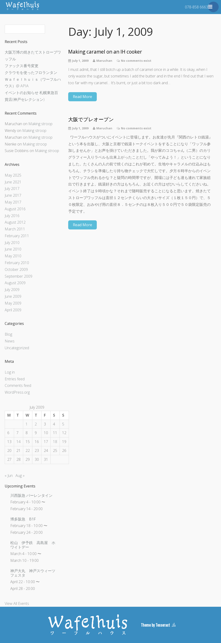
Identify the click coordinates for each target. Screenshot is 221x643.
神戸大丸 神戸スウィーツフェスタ (32, 573)
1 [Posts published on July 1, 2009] (27, 424)
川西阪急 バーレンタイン (31, 495)
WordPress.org (17, 392)
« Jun (9, 475)
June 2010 (13, 249)
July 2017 (12, 188)
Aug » (20, 475)
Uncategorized (17, 347)
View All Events (17, 603)
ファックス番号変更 (21, 65)
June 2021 (13, 182)
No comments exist (136, 60)
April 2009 (13, 309)
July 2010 (12, 242)
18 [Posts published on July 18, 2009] (55, 441)
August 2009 (15, 282)
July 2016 (12, 215)
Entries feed (15, 378)
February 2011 (17, 235)
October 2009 (16, 269)
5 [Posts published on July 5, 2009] (63, 424)
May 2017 (13, 202)
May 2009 (13, 303)
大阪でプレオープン (91, 119)
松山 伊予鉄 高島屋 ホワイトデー (32, 545)
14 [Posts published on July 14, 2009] (18, 441)
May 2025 (13, 175)
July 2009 (12, 289)
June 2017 (13, 195)
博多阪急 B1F (23, 519)
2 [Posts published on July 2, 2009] (36, 424)
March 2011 (15, 229)
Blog (8, 334)
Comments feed (18, 385)
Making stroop (40, 123)
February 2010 (17, 262)
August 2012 (15, 222)
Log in (10, 372)
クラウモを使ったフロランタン (31, 72)
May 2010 (13, 255)
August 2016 (15, 208)
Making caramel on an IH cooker (105, 52)
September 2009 (18, 276)
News (10, 341)
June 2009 (13, 296)
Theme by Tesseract (155, 625)
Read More (82, 96)
